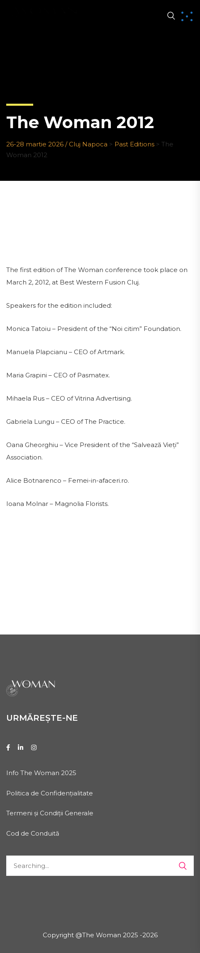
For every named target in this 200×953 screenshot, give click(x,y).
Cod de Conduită (32, 833)
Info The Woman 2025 (41, 773)
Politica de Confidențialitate (49, 793)
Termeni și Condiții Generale (49, 813)
